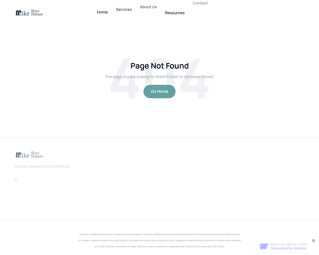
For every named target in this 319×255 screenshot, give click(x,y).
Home (102, 11)
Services (124, 7)
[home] (29, 12)
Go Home (159, 91)
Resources (175, 12)
